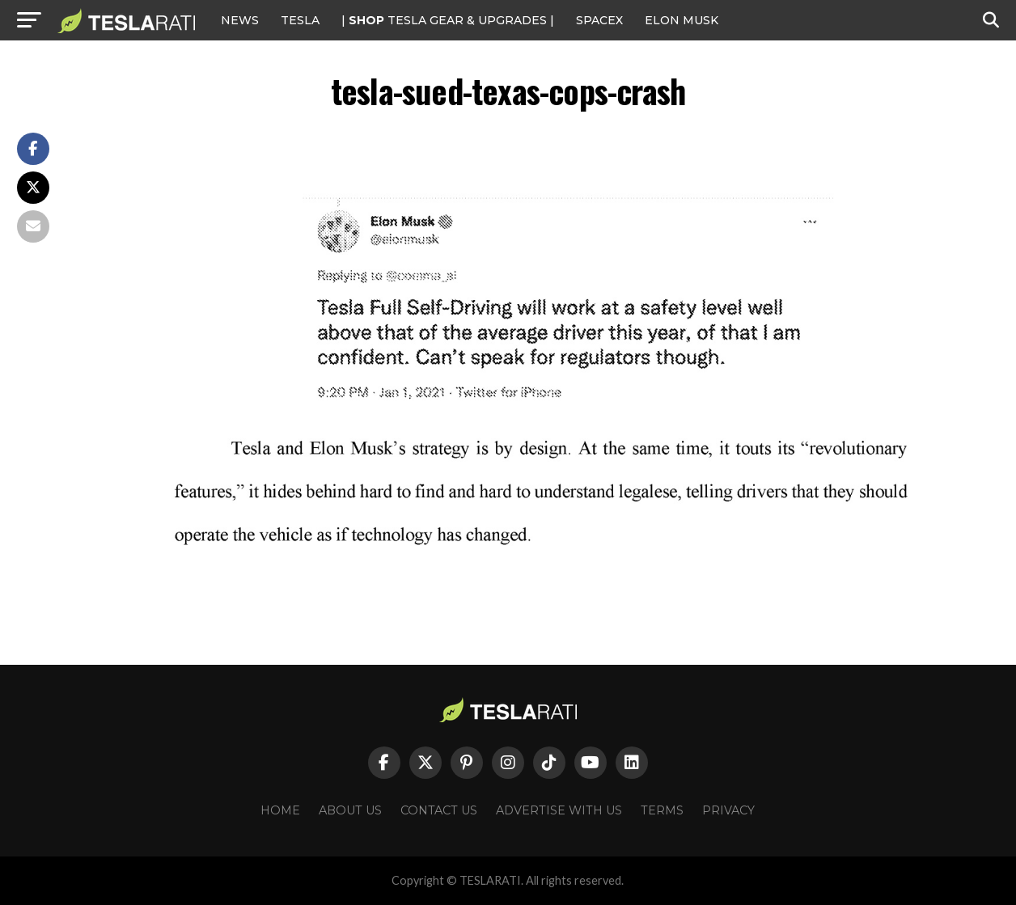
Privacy (728, 810)
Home (280, 810)
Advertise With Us (559, 810)
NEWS (240, 20)
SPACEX (599, 20)
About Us (350, 810)
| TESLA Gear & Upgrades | (447, 20)
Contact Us (438, 810)
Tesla (300, 20)
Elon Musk (681, 20)
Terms (662, 810)
